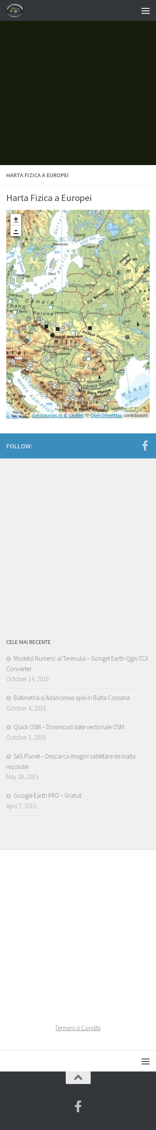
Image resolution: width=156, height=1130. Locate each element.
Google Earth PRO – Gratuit (48, 795)
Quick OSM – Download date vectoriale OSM (69, 727)
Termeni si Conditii (78, 1028)
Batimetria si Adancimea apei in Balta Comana (72, 698)
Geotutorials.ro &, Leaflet (57, 415)
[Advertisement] (78, 82)
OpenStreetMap (106, 415)
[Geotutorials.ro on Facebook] (145, 445)
